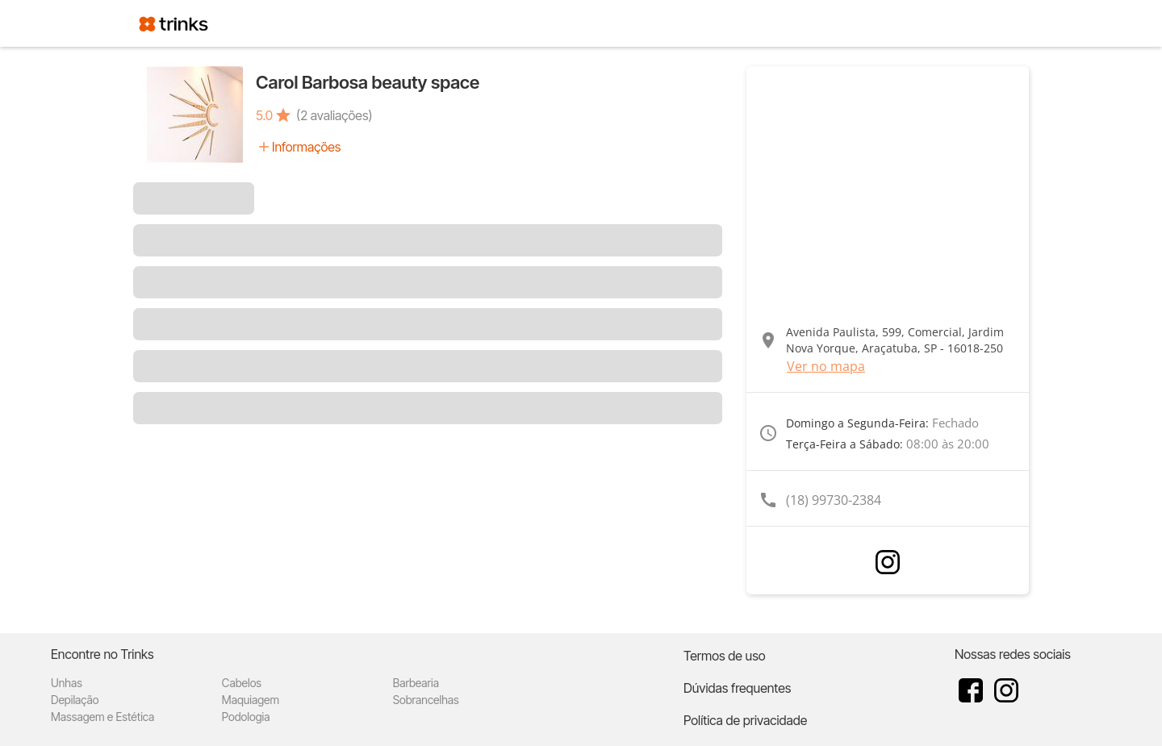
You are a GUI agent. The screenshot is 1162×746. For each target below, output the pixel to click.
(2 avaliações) (334, 115)
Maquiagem (250, 699)
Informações (306, 147)
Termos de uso (724, 656)
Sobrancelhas (426, 699)
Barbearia (416, 683)
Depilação (74, 699)
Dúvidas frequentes (737, 688)
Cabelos (241, 683)
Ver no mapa (826, 366)
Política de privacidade (745, 720)
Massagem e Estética (102, 716)
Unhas (66, 683)
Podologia (246, 716)
